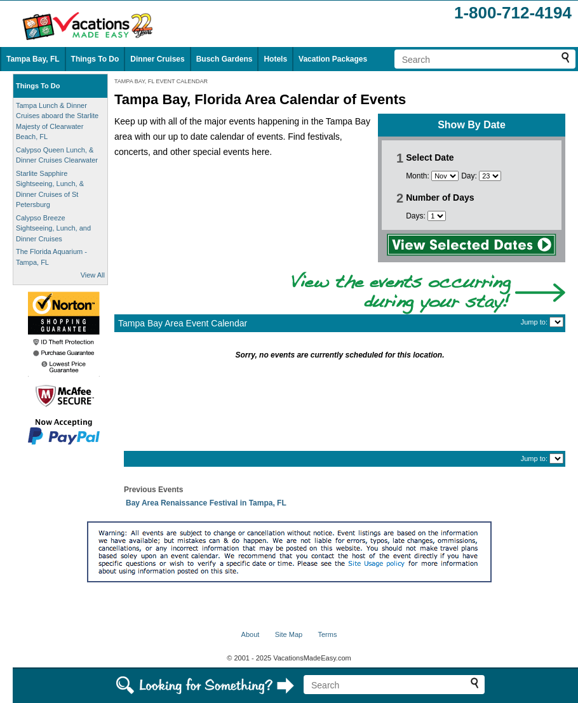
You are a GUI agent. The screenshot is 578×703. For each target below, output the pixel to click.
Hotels (275, 59)
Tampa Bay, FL (33, 59)
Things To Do (95, 59)
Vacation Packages (333, 59)
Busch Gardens (224, 59)
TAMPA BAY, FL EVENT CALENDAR (161, 81)
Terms (327, 634)
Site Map (288, 634)
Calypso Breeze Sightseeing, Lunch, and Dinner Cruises (53, 228)
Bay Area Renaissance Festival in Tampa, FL (206, 503)
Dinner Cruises (157, 59)
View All (93, 275)
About (250, 634)
